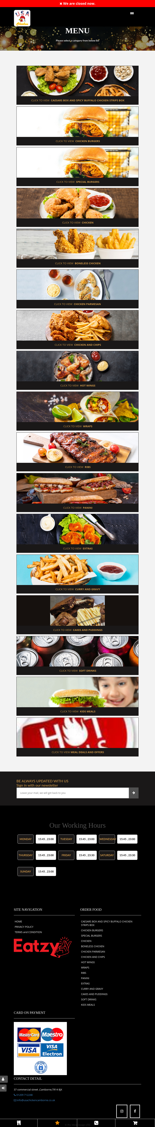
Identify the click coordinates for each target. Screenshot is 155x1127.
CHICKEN (86, 941)
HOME (18, 921)
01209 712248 (23, 1095)
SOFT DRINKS (88, 999)
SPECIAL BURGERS (91, 935)
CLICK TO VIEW (78, 100)
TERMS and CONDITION (28, 932)
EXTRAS (85, 983)
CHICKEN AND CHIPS (93, 957)
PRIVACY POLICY (24, 926)
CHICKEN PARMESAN (93, 951)
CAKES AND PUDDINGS (94, 994)
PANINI (85, 978)
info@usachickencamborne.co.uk (34, 1100)
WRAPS (85, 967)
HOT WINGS (88, 962)
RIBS (83, 973)
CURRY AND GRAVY (92, 988)
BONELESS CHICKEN (92, 946)
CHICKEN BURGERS (92, 930)
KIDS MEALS (88, 1004)
